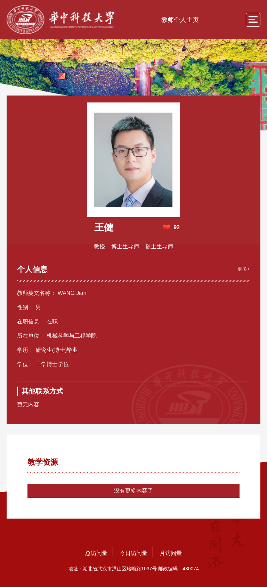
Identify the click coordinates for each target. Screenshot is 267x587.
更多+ (243, 269)
